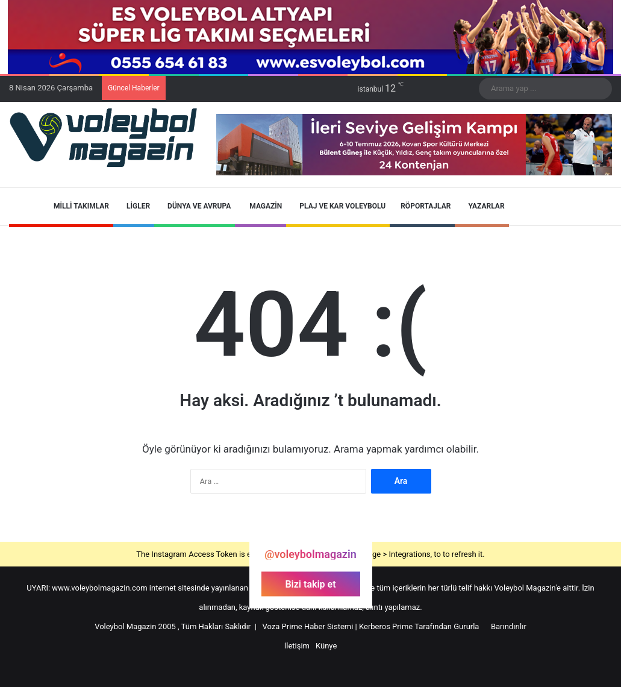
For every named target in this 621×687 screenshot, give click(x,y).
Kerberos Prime (386, 626)
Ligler (133, 206)
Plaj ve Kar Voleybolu (337, 206)
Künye (326, 645)
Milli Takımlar (77, 206)
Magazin (260, 206)
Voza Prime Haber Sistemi (308, 626)
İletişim (297, 645)
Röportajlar (422, 206)
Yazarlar (481, 206)
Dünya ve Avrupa (194, 206)
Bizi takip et (310, 583)
